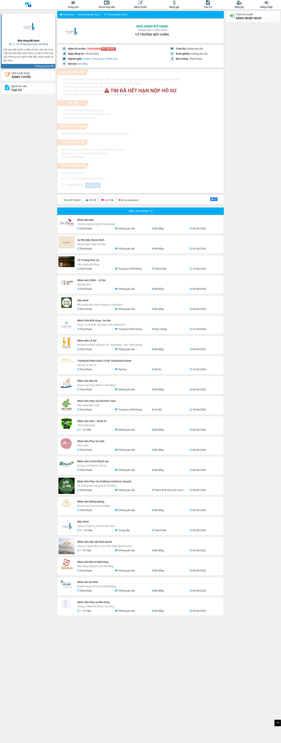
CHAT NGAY (72, 200)
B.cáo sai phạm (128, 200)
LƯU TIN (107, 200)
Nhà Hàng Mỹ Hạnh (89, 14)
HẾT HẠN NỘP (108, 49)
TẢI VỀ (91, 200)
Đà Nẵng (83, 63)
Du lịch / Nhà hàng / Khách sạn (100, 58)
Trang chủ (67, 14)
